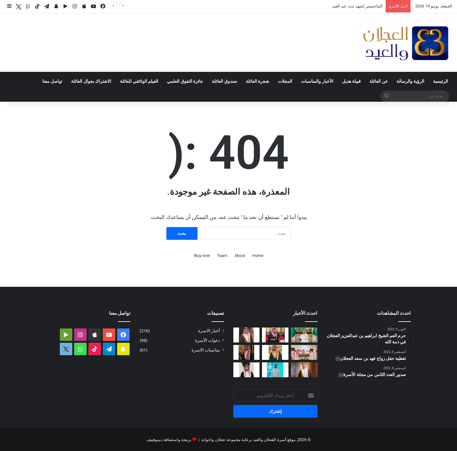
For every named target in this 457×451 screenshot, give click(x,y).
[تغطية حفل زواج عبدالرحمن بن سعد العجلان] (304, 335)
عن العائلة (378, 81)
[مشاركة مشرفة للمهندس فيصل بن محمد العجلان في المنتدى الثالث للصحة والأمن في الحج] (275, 369)
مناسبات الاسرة (206, 349)
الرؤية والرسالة (410, 81)
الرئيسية (440, 81)
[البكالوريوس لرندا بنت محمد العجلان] (246, 369)
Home (258, 255)
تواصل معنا (52, 81)
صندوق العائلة (224, 81)
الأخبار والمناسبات (317, 81)
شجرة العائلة (257, 81)
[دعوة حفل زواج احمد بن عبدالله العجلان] (246, 335)
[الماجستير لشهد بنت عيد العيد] (275, 335)
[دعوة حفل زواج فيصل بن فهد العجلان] (246, 352)
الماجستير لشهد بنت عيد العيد (357, 6)
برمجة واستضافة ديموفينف (168, 439)
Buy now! (201, 255)
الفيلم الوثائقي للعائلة (139, 81)
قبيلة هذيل (351, 81)
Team (222, 255)
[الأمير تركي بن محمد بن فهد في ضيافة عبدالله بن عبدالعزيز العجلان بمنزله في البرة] (304, 352)
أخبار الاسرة (209, 330)
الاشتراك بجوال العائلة (91, 81)
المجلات (285, 81)
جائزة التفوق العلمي (185, 81)
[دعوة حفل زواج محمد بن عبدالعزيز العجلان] (275, 352)
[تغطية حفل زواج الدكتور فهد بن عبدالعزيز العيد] (304, 369)
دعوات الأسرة (207, 340)
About (240, 255)
